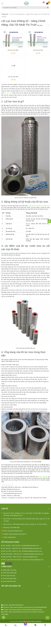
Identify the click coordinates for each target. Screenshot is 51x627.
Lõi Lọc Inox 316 (13, 78)
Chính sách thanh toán (10, 574)
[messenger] (25, 625)
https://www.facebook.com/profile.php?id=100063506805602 (28, 608)
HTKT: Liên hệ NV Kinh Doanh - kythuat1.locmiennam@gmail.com (23, 561)
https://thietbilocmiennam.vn (17, 535)
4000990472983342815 (16, 606)
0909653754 (12, 538)
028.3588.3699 (15, 529)
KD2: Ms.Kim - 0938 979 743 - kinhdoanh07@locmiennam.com (22, 549)
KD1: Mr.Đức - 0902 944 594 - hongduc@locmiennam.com (21, 546)
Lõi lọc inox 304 (38, 50)
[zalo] (16, 625)
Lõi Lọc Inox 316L (13, 50)
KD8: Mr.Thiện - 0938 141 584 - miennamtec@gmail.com (20, 558)
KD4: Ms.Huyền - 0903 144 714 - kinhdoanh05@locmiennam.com (23, 555)
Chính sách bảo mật (9, 577)
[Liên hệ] (45, 625)
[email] (35, 625)
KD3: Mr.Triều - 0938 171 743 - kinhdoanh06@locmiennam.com (22, 552)
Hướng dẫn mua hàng (9, 571)
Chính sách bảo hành (9, 582)
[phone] (6, 625)
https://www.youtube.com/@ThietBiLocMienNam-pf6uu (25, 611)
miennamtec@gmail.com (15, 532)
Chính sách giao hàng (9, 579)
